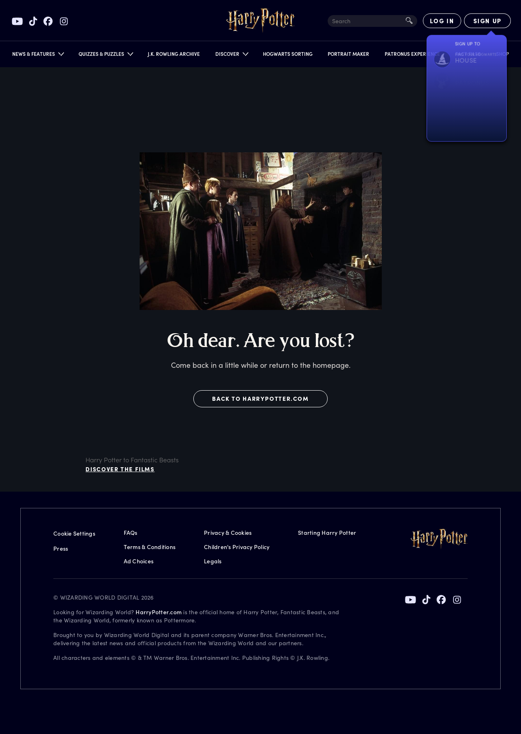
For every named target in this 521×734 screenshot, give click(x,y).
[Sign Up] (487, 20)
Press (60, 548)
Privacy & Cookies (228, 532)
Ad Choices (139, 561)
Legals (213, 561)
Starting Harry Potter (327, 532)
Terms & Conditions (150, 547)
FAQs (131, 532)
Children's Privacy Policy (236, 547)
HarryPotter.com (159, 612)
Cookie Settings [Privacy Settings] (74, 533)
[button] (37, 56)
